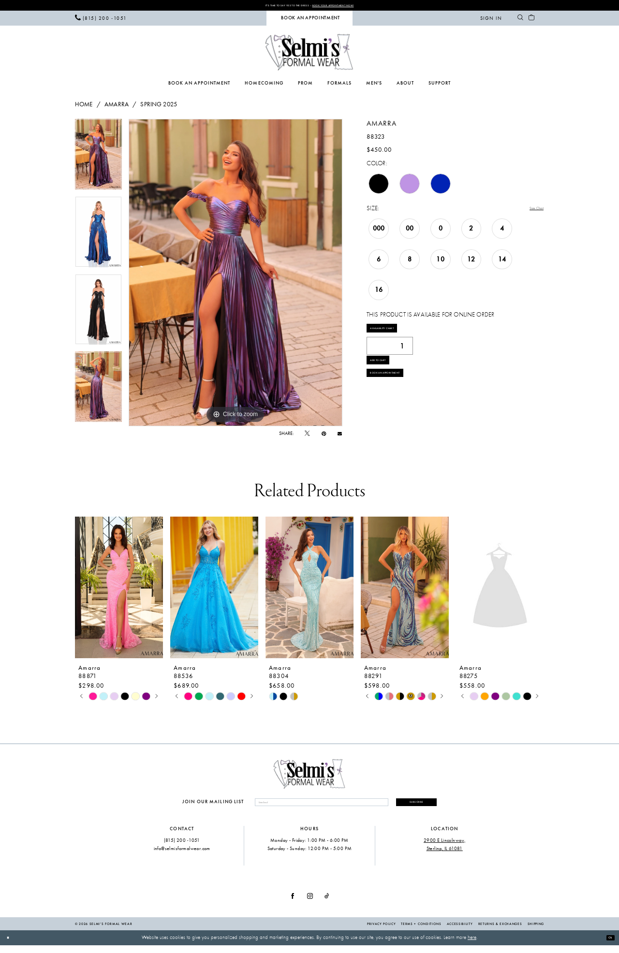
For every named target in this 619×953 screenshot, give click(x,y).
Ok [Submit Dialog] (607, 945)
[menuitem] (101, 20)
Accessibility (460, 931)
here (472, 945)
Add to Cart (388, 375)
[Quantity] (390, 355)
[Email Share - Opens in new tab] (339, 436)
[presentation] (119, 590)
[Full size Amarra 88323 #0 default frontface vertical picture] (235, 275)
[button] (491, 20)
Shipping (536, 931)
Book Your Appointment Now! (352, 6)
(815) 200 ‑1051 (182, 847)
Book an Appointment (402, 398)
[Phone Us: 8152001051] (101, 20)
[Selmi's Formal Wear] (309, 54)
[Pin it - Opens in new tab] (323, 436)
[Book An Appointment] (309, 20)
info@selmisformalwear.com (182, 856)
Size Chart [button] (530, 210)
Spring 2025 (158, 106)
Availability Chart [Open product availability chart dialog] (397, 334)
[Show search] (520, 20)
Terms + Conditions (421, 931)
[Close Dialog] (10, 945)
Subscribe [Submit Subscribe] (400, 807)
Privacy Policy (381, 931)
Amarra (116, 106)
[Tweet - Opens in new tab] (307, 436)
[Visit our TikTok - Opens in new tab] (327, 904)
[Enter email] (305, 807)
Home (84, 106)
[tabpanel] (98, 160)
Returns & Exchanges (500, 931)
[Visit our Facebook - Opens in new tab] (292, 904)
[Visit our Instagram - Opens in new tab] (310, 904)
